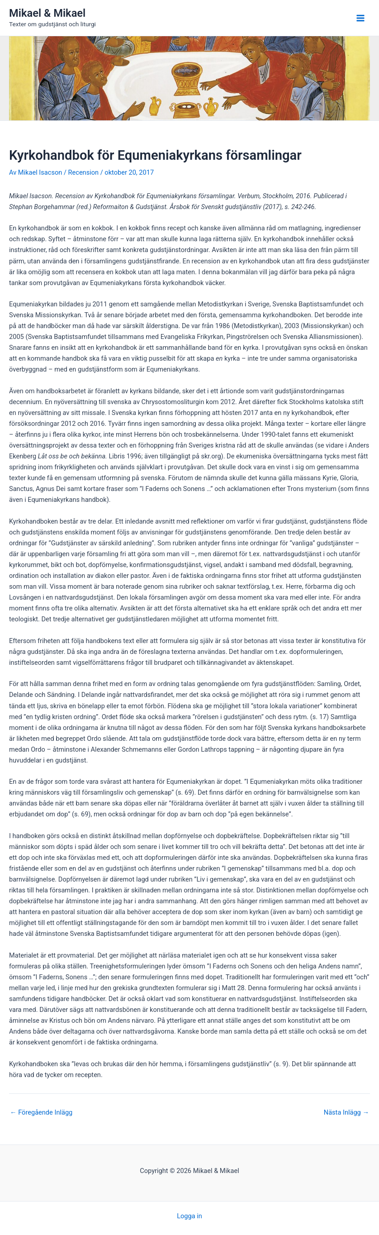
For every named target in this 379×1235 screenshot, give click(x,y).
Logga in (189, 1216)
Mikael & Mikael (47, 13)
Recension (83, 172)
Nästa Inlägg (346, 1112)
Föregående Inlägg (41, 1112)
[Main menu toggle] (360, 18)
